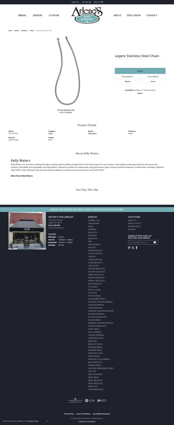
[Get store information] (56, 228)
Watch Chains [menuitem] (94, 290)
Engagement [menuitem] (94, 223)
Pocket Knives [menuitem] (94, 296)
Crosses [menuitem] (91, 256)
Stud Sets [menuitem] (92, 293)
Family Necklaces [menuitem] (96, 275)
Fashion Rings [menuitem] (94, 320)
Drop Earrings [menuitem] (94, 332)
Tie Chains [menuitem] (92, 287)
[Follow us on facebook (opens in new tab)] (136, 247)
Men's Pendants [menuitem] (95, 374)
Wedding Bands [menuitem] (95, 347)
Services (132, 229)
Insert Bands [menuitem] (94, 356)
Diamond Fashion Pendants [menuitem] (100, 323)
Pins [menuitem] (90, 241)
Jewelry (37, 15)
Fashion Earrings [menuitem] (96, 305)
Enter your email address (139, 238)
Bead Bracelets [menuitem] (95, 284)
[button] (75, 2)
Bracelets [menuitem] (92, 238)
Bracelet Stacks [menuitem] (95, 344)
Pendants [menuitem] (92, 235)
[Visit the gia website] (90, 401)
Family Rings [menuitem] (93, 329)
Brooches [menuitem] (92, 341)
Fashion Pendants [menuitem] (96, 314)
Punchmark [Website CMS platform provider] (91, 421)
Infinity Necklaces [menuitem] (96, 281)
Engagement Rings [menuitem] (96, 299)
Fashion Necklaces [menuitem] (96, 272)
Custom (54, 15)
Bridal (22, 15)
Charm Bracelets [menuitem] (96, 389)
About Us (132, 220)
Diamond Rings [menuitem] (95, 350)
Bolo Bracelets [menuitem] (95, 362)
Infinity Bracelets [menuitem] (96, 278)
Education (134, 15)
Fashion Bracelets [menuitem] (96, 269)
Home (10, 30)
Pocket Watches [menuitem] (95, 253)
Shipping (127, 81)
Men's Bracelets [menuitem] (95, 380)
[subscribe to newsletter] (155, 242)
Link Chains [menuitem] (93, 265)
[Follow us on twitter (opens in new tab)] (132, 247)
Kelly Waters (92, 133)
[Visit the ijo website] (101, 401)
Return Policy (134, 226)
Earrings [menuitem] (92, 229)
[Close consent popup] (47, 421)
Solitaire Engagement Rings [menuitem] (101, 368)
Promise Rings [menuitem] (94, 365)
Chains (32, 30)
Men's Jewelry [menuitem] (94, 244)
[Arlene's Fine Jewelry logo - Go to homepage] (87, 15)
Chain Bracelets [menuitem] (95, 262)
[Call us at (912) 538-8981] (54, 225)
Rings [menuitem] (90, 226)
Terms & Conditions (83, 414)
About (117, 15)
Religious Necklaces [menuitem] (97, 317)
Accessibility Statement (101, 414)
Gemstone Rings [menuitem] (95, 308)
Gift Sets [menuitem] (92, 371)
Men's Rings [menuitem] (93, 377)
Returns (153, 81)
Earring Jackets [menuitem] (95, 250)
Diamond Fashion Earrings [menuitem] (100, 302)
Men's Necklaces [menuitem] (95, 383)
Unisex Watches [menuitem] (95, 259)
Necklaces (24, 30)
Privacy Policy (134, 223)
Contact (151, 15)
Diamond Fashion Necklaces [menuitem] (101, 311)
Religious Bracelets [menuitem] (97, 326)
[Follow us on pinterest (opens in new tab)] (129, 247)
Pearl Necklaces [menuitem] (95, 353)
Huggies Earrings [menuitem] (96, 335)
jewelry (16, 30)
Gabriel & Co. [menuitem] (94, 220)
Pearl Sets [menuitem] (92, 386)
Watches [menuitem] (92, 247)
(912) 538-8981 (65, 112)
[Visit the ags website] (75, 401)
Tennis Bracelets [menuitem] (96, 338)
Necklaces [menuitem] (93, 232)
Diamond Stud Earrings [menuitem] (99, 359)
